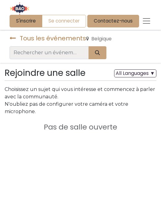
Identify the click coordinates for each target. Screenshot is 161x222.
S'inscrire (26, 21)
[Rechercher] (97, 52)
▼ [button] (135, 73)
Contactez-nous (113, 21)
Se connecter (64, 21)
